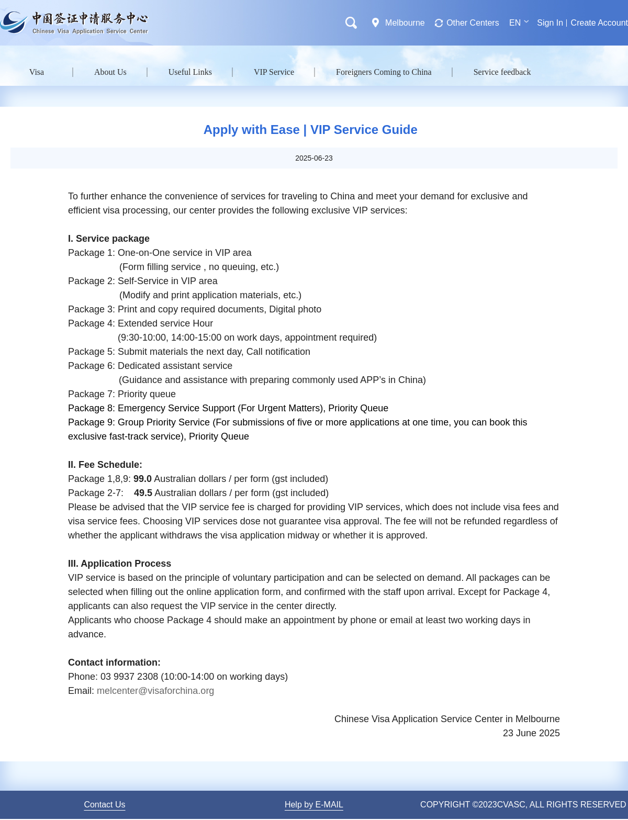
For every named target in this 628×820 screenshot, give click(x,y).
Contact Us (104, 804)
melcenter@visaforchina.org (155, 691)
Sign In (550, 22)
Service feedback (502, 72)
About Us (110, 72)
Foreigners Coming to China (384, 72)
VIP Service (274, 72)
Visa (36, 72)
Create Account (599, 22)
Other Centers (472, 22)
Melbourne (405, 22)
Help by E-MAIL (314, 804)
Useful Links (190, 72)
